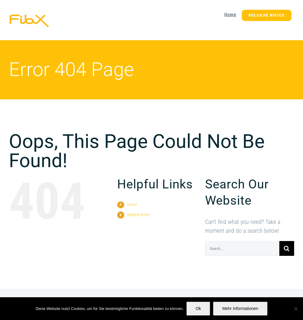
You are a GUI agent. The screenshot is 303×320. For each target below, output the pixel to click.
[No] (296, 309)
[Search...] (242, 248)
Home (132, 204)
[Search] (286, 248)
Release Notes (138, 214)
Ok (198, 308)
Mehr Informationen (240, 308)
